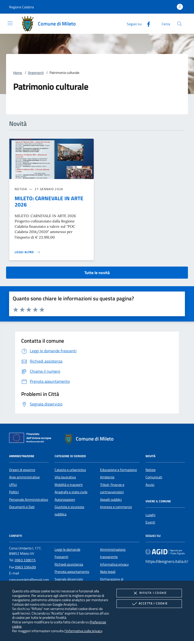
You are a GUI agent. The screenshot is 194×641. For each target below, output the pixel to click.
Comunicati (154, 477)
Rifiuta (149, 593)
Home (17, 72)
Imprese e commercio (116, 507)
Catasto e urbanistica (70, 470)
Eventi (150, 522)
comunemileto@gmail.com (29, 579)
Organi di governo (22, 470)
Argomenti (36, 72)
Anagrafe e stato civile (71, 492)
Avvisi (150, 484)
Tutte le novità (97, 273)
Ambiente (107, 477)
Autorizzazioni (65, 499)
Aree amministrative (24, 477)
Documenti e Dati (22, 507)
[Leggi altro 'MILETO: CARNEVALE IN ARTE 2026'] (27, 252)
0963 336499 (25, 567)
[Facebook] (146, 23)
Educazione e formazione (118, 470)
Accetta (149, 604)
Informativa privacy (114, 564)
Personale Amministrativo (28, 499)
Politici (14, 492)
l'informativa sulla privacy (83, 630)
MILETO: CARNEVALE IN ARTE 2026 (49, 201)
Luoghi (150, 515)
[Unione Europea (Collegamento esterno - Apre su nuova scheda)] (31, 439)
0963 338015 (25, 560)
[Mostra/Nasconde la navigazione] (10, 23)
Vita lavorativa (65, 477)
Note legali (107, 571)
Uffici (13, 484)
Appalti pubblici (111, 499)
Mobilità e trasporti (69, 484)
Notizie (151, 470)
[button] (21, 7)
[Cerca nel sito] (179, 23)
